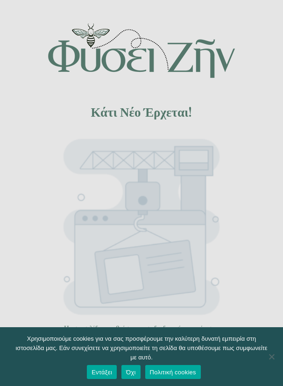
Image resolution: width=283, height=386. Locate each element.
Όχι (131, 372)
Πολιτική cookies (173, 372)
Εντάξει (102, 372)
